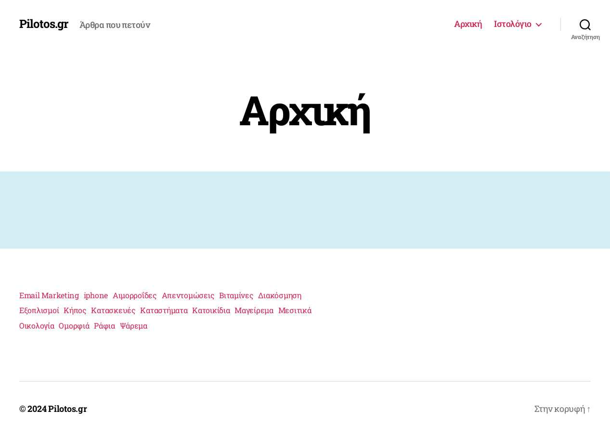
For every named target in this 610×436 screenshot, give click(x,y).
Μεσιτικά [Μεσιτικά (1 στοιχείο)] (294, 310)
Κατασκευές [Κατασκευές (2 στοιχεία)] (113, 310)
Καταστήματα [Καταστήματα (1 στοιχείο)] (163, 310)
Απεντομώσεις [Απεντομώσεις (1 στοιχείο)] (188, 295)
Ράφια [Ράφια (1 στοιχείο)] (104, 325)
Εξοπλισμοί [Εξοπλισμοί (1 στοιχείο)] (39, 310)
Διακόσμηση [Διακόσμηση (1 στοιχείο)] (279, 295)
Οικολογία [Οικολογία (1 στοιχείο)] (36, 325)
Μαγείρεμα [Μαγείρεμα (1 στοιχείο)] (253, 310)
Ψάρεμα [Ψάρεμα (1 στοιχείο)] (133, 325)
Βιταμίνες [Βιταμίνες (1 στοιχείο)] (236, 295)
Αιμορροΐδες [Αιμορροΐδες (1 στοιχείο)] (135, 295)
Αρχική (468, 24)
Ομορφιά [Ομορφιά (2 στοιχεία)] (74, 325)
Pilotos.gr (43, 23)
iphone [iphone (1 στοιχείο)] (96, 295)
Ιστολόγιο (513, 24)
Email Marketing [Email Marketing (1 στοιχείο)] (49, 295)
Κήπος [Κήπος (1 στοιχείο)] (75, 310)
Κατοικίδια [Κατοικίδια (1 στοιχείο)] (211, 310)
